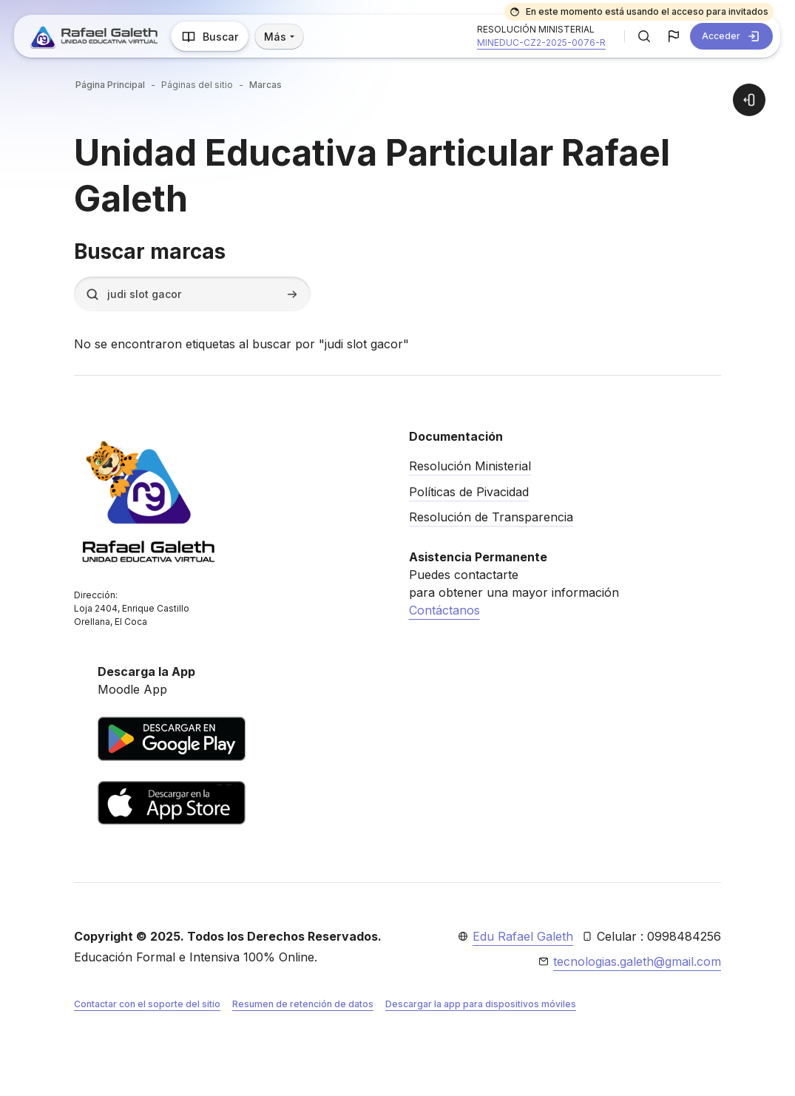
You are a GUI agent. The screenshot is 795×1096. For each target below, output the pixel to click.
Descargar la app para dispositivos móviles (480, 1003)
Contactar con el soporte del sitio (147, 1003)
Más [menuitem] (276, 36)
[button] (644, 36)
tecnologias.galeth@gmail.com (637, 961)
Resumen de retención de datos (302, 1003)
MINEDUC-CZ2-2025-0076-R (541, 42)
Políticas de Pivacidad (469, 491)
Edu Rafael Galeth (523, 936)
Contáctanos (444, 610)
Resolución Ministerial (470, 466)
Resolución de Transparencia (491, 517)
